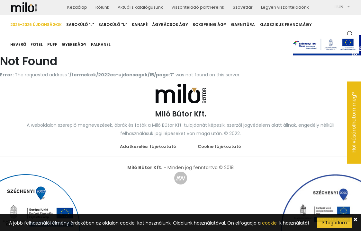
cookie (269, 223)
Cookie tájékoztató (219, 146)
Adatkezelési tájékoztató (148, 146)
